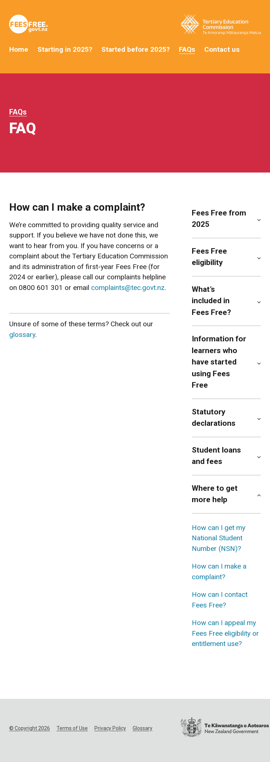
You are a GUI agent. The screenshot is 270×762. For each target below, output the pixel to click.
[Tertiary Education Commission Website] (220, 26)
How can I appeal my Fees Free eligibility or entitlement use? (225, 633)
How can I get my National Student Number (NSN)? (218, 538)
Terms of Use (72, 728)
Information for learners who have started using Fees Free (219, 361)
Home (18, 49)
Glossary (142, 728)
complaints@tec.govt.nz (128, 287)
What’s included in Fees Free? (211, 301)
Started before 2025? (135, 49)
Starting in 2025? (64, 49)
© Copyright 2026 (29, 728)
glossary (22, 334)
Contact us (222, 49)
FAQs (187, 49)
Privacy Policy (110, 728)
